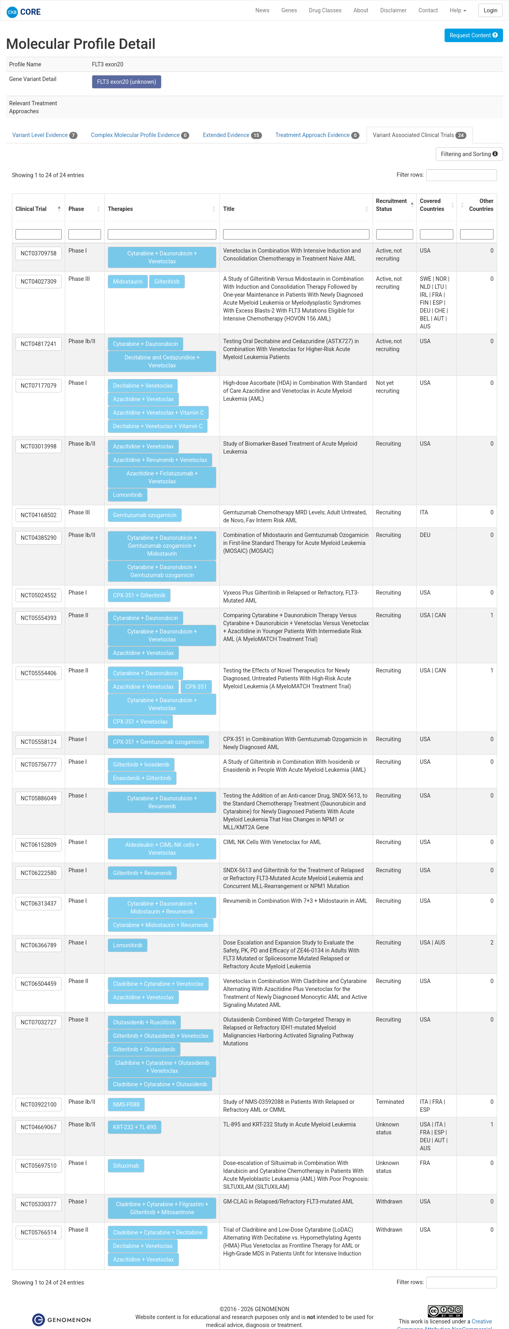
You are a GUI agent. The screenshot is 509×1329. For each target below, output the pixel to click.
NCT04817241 (38, 344)
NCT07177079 (38, 385)
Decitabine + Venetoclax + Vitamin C (157, 426)
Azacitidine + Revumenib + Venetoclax (160, 460)
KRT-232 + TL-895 (134, 1127)
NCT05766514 (38, 1232)
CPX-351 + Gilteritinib (139, 595)
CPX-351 (196, 687)
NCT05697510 (38, 1166)
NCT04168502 (38, 515)
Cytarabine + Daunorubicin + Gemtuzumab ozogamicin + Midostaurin (162, 546)
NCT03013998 (38, 446)
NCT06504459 (38, 984)
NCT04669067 (38, 1127)
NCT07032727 (38, 1022)
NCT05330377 (38, 1204)
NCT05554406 (38, 673)
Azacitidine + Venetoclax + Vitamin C (158, 413)
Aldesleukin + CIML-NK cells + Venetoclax (162, 849)
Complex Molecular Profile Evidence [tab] (140, 135)
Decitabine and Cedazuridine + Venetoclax (162, 361)
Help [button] (458, 10)
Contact (428, 10)
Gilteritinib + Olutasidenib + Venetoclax (160, 1036)
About (361, 10)
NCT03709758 (38, 253)
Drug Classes (325, 10)
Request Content (474, 35)
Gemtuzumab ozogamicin (145, 515)
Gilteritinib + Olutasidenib (144, 1049)
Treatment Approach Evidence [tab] (317, 135)
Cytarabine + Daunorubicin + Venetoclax (162, 257)
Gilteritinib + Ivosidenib (141, 764)
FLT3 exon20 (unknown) (126, 82)
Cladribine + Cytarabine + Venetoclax (158, 984)
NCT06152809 (38, 845)
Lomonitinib (127, 495)
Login (490, 10)
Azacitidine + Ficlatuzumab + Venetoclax (162, 477)
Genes (289, 10)
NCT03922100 (38, 1104)
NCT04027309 (38, 281)
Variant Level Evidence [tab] (45, 135)
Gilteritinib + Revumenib (142, 873)
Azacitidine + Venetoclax (143, 399)
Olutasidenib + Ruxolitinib (144, 1022)
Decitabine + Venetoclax (143, 385)
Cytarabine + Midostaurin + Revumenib (160, 925)
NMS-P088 (126, 1104)
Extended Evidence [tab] (232, 135)
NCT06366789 (38, 945)
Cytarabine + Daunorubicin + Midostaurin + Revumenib (162, 907)
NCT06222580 (38, 873)
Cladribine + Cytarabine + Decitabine (157, 1232)
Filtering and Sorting (469, 154)
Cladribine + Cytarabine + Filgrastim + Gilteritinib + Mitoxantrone (162, 1208)
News (262, 10)
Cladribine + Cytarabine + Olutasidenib (160, 1084)
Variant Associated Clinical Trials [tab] (419, 135)
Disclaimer (393, 10)
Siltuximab (126, 1166)
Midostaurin (128, 281)
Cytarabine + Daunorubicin (145, 344)
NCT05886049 (38, 798)
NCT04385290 (38, 538)
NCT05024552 (38, 595)
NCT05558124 (38, 742)
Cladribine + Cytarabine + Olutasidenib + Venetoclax (162, 1067)
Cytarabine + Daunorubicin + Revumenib (162, 802)
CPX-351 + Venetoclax (140, 722)
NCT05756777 (38, 764)
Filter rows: (410, 175)
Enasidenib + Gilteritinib (142, 778)
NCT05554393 (38, 618)
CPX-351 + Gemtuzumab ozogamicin (158, 742)
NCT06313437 (38, 903)
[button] (59, 209)
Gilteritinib (166, 281)
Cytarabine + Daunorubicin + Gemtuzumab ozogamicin (162, 571)
